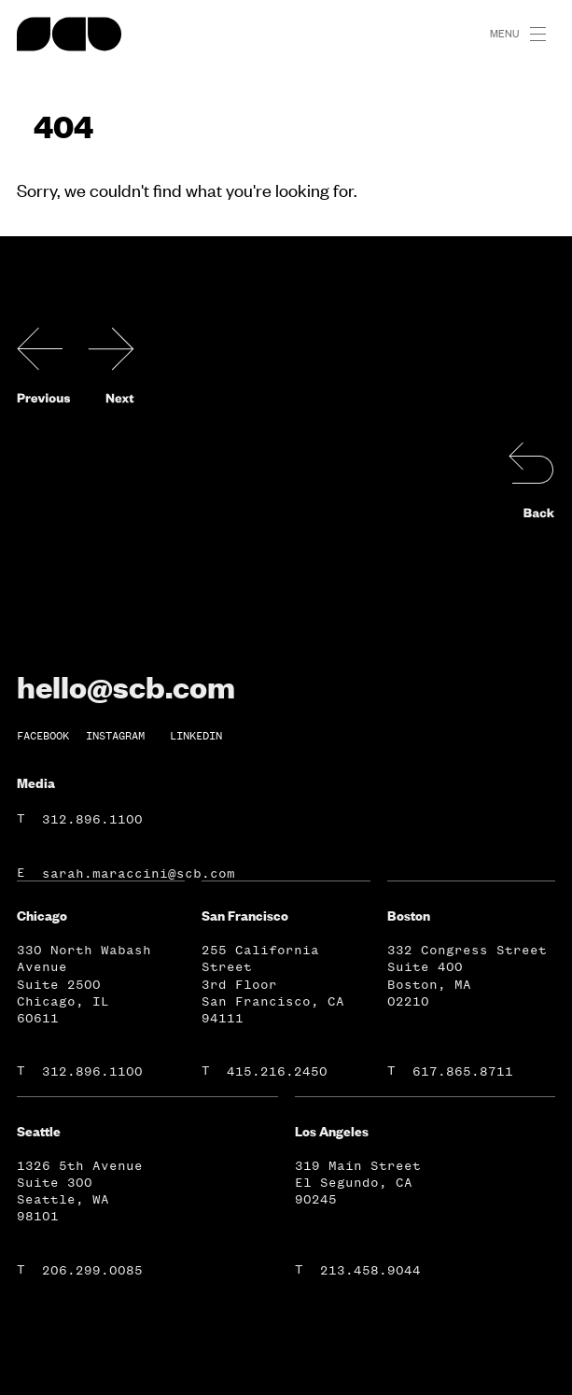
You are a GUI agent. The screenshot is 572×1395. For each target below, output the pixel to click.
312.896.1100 (92, 819)
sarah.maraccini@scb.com (138, 873)
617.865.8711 (462, 1071)
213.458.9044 (370, 1270)
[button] (546, 34)
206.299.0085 (92, 1270)
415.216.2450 (277, 1071)
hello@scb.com (126, 686)
